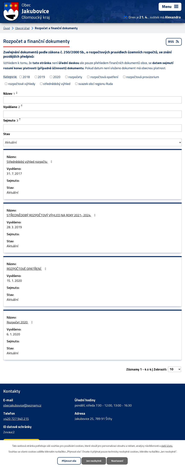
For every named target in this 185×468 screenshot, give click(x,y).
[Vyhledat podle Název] (92, 100)
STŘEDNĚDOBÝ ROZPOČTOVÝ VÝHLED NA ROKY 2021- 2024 (52, 215)
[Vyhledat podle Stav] (92, 142)
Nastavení (117, 461)
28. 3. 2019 (14, 227)
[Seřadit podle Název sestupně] (17, 93)
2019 (41, 76)
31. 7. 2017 (14, 173)
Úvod (6, 28)
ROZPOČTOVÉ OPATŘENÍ (27, 268)
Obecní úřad (22, 28)
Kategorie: (10, 76)
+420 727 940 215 (16, 418)
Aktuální (12, 192)
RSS (174, 41)
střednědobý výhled (56, 83)
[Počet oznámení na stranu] (174, 369)
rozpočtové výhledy (21, 83)
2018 (26, 76)
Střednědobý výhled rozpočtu (30, 161)
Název (9, 93)
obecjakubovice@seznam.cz (22, 405)
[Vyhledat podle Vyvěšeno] (92, 114)
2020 (56, 76)
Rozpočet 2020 (20, 322)
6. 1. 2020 (13, 334)
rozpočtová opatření (104, 76)
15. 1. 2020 (14, 280)
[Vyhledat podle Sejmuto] (92, 128)
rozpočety (75, 76)
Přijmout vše (69, 461)
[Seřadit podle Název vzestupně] (17, 91)
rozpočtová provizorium (142, 76)
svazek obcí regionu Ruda (95, 83)
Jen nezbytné (93, 461)
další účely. (167, 445)
